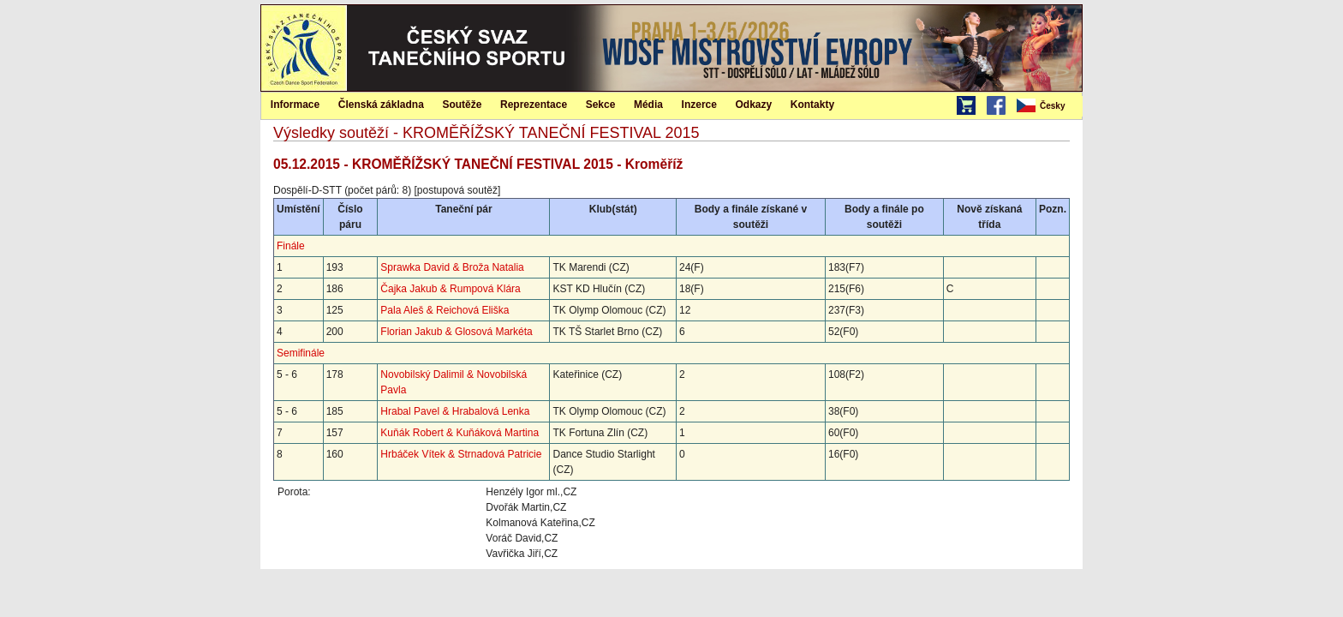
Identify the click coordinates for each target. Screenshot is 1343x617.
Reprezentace (533, 105)
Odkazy (754, 105)
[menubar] (1048, 106)
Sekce (601, 105)
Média (648, 105)
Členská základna (381, 105)
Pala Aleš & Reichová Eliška (444, 310)
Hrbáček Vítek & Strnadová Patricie (460, 454)
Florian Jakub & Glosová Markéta (456, 332)
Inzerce (699, 105)
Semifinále (301, 353)
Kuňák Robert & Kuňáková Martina (459, 433)
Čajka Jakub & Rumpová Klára (450, 289)
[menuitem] (1048, 106)
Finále (291, 246)
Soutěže (461, 105)
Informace (295, 105)
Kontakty (812, 105)
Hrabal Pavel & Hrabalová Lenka (454, 411)
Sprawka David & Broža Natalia (451, 267)
